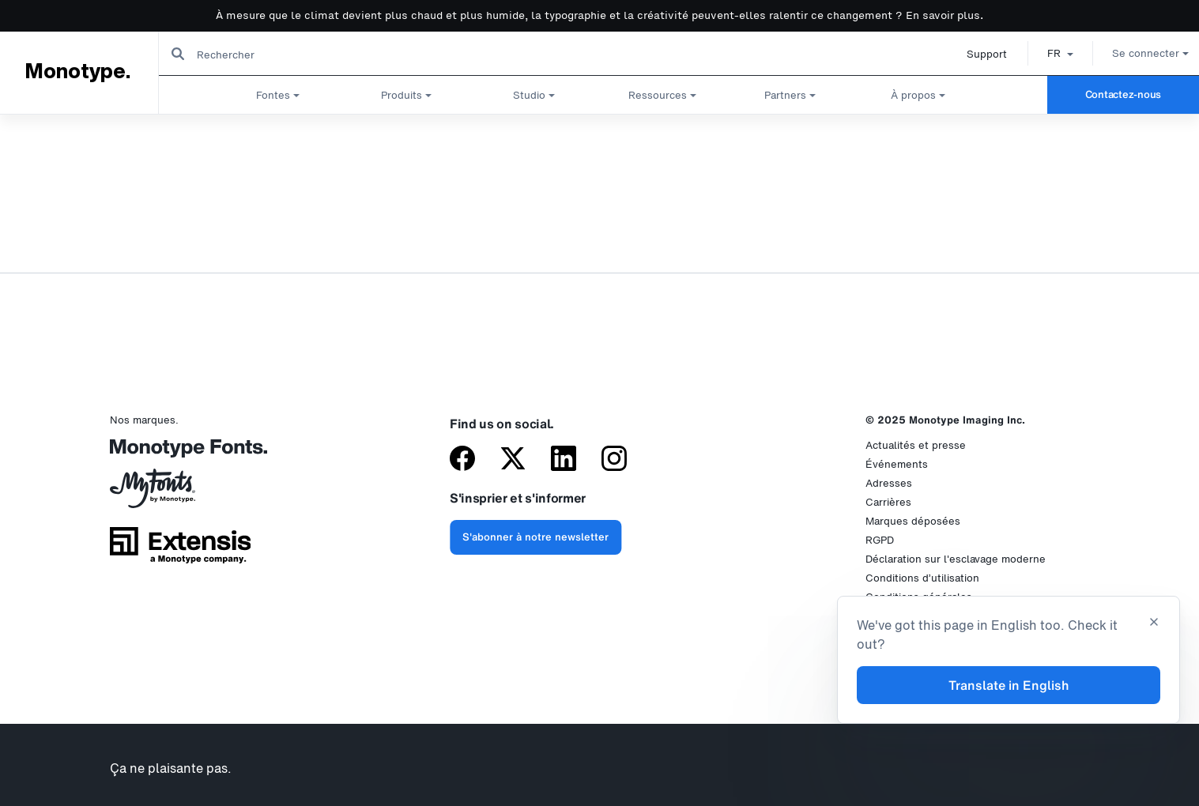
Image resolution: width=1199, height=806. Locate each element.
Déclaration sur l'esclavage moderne (955, 559)
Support (968, 54)
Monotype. (77, 71)
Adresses (888, 483)
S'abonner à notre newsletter (535, 536)
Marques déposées (912, 521)
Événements (896, 464)
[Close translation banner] (1154, 623)
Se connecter (1132, 53)
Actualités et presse (915, 445)
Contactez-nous (1123, 94)
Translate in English (1008, 685)
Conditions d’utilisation (922, 578)
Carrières (888, 502)
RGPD (879, 540)
